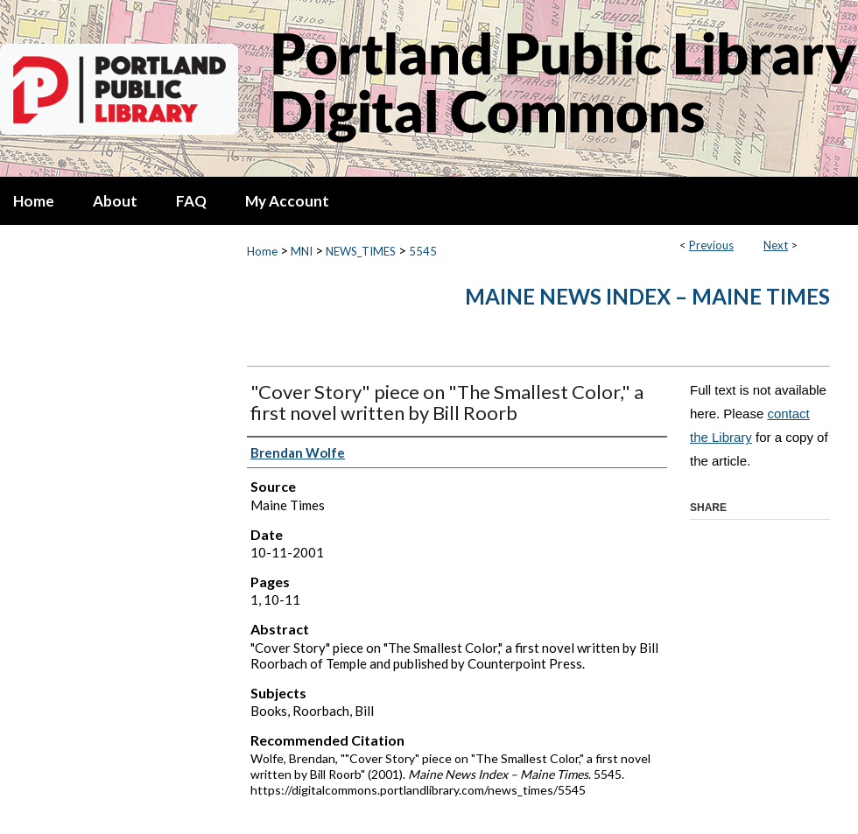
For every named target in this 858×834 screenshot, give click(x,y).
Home (262, 251)
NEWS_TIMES (361, 251)
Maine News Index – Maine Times (647, 296)
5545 (423, 251)
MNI (302, 251)
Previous (711, 245)
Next (775, 245)
